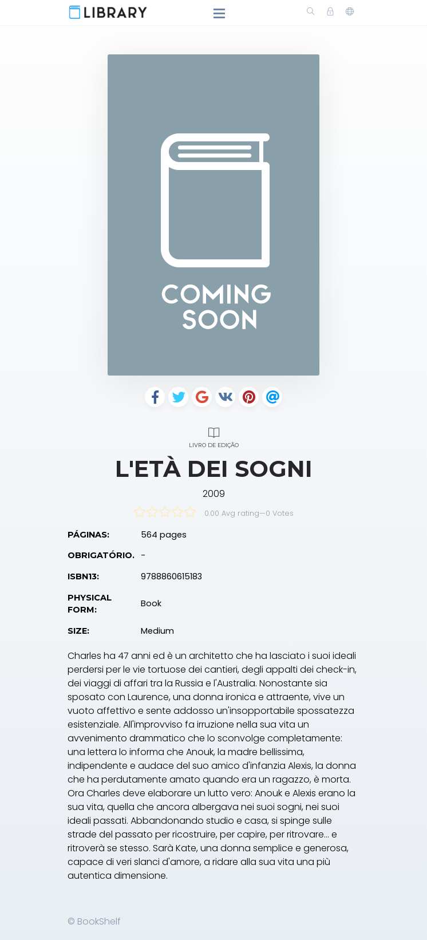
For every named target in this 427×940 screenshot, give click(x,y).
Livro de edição (213, 436)
